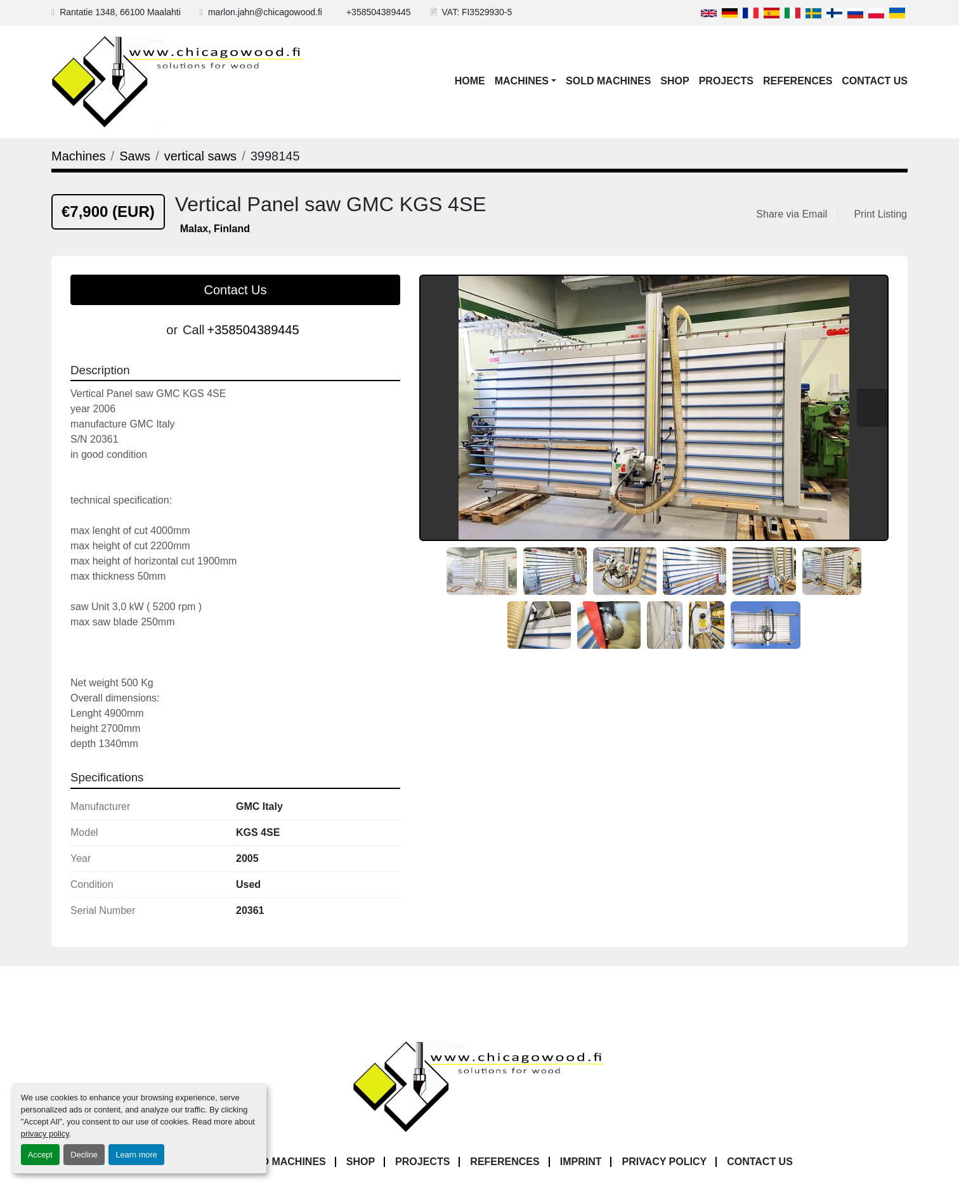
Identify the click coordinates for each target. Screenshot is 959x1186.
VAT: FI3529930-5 (477, 12)
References (797, 80)
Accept (40, 1154)
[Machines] (78, 156)
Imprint (581, 1161)
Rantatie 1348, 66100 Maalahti (120, 12)
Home (470, 80)
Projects (726, 80)
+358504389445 (378, 12)
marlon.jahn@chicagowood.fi (265, 12)
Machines (522, 80)
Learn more (136, 1154)
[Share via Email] (794, 214)
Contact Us (875, 80)
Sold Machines (608, 80)
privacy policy (45, 1133)
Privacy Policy (664, 1161)
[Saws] (134, 156)
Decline (84, 1154)
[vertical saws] (200, 156)
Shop (674, 80)
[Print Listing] (878, 214)
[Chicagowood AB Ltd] (479, 1086)
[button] (525, 81)
